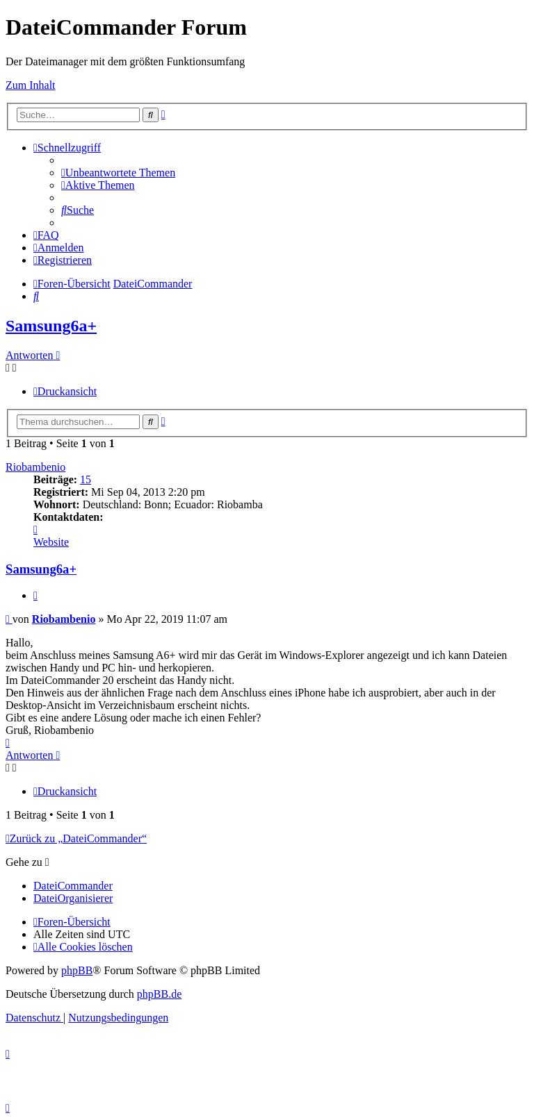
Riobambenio (35, 467)
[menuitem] (118, 172)
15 (85, 479)
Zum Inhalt (31, 85)
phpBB (76, 970)
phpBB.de (159, 994)
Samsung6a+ (51, 326)
